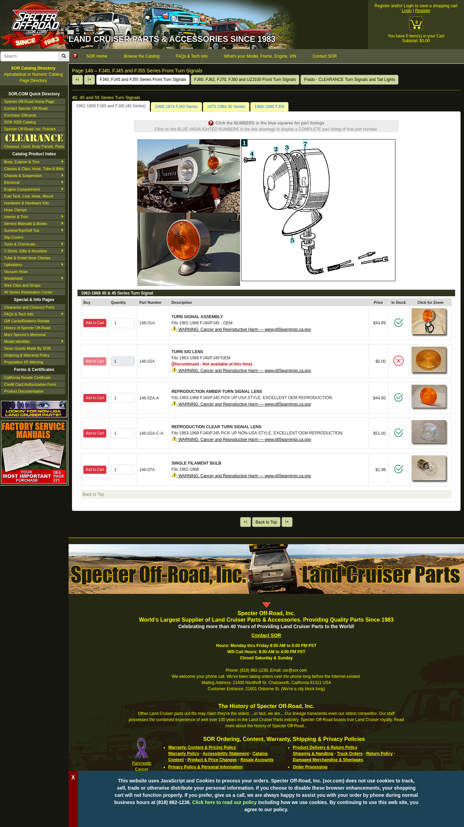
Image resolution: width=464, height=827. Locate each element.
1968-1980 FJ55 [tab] (269, 106)
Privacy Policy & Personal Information (205, 767)
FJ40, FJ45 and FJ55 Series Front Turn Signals (143, 79)
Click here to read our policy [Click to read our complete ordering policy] (224, 802)
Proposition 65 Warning (23, 362)
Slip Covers (13, 237)
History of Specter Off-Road (27, 328)
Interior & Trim (16, 217)
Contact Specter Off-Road (25, 108)
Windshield (13, 278)
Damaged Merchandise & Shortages (328, 759)
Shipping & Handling (313, 753)
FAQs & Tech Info (18, 314)
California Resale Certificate (27, 377)
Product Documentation (24, 391)
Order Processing (310, 767)
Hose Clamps (15, 210)
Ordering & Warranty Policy (27, 355)
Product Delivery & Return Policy (325, 747)
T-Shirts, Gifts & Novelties (25, 251)
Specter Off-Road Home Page (29, 101)
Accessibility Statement (226, 753)
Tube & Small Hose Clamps (27, 258)
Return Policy (379, 753)
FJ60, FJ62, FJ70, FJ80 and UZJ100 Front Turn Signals (245, 79)
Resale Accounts (256, 759)
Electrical (12, 182)
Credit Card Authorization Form (30, 384)
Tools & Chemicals (19, 244)
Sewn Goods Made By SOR (27, 348)
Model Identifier (17, 341)
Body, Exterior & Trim (21, 162)
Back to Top (266, 522)
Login (407, 10)
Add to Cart (95, 323)
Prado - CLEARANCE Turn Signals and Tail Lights (349, 79)
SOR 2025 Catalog (20, 122)
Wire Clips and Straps (22, 285)
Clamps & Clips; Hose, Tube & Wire (34, 169)
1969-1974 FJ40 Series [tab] (176, 106)
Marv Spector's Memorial (25, 335)
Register (422, 10)
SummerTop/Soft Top (21, 230)
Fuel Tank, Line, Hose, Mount (28, 196)
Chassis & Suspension (23, 175)
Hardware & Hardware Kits (26, 203)
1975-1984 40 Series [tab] (226, 106)
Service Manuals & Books (25, 223)
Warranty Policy (183, 753)
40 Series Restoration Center (28, 292)
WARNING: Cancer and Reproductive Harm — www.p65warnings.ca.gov (244, 329)
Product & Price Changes (212, 759)
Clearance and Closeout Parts (29, 307)
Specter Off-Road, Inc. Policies (30, 129)
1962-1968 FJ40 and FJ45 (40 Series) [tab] (111, 106)
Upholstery (13, 265)
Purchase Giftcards (20, 115)
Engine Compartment (22, 189)
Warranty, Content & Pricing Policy (202, 747)
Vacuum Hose (15, 271)
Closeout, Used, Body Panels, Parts (34, 140)
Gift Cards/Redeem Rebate (27, 321)
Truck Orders (350, 753)
